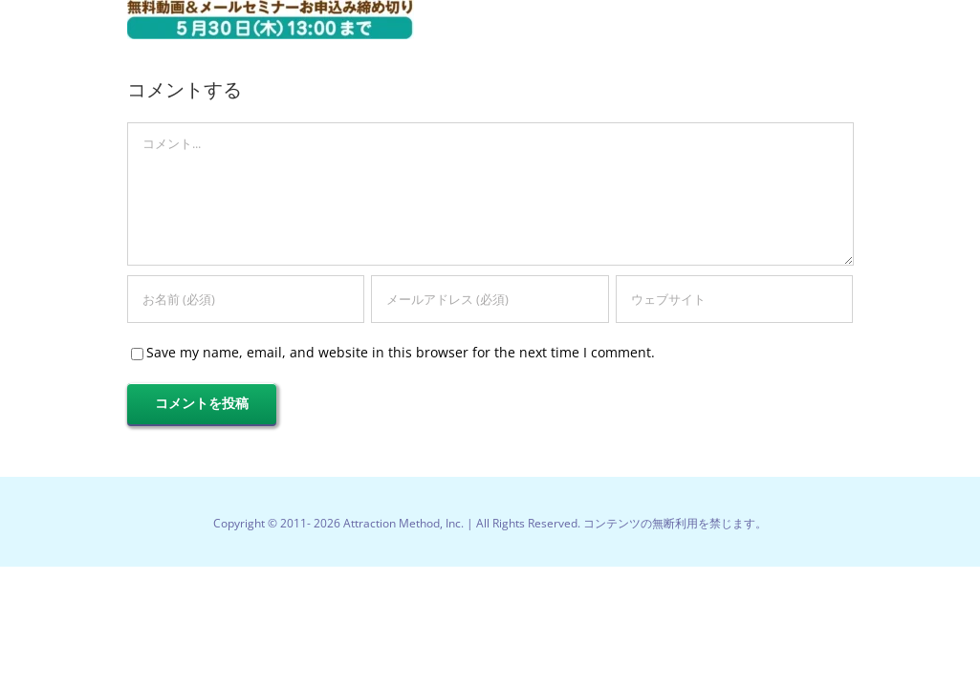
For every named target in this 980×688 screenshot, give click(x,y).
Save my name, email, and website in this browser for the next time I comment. (400, 352)
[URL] (734, 299)
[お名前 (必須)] (245, 299)
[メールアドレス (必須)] (489, 299)
